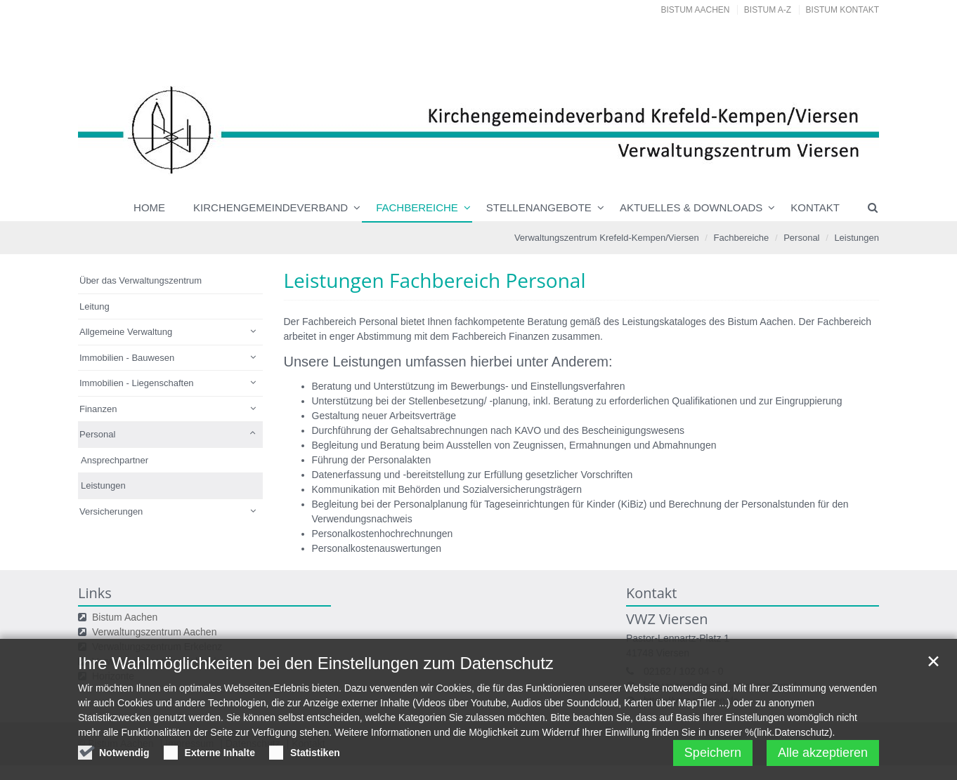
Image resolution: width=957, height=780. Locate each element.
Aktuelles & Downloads (691, 207)
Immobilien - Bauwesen (126, 357)
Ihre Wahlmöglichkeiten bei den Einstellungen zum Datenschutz (316, 667)
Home (149, 207)
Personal (801, 237)
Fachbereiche (417, 207)
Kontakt (815, 207)
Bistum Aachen (695, 10)
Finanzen (98, 409)
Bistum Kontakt (842, 10)
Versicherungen (111, 511)
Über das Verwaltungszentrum (140, 280)
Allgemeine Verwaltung (125, 331)
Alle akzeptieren (823, 757)
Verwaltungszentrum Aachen (154, 631)
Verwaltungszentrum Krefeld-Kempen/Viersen (606, 237)
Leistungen (856, 237)
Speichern (712, 757)
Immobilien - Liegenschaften (136, 383)
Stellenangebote (539, 207)
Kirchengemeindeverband (270, 207)
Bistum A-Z (767, 10)
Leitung (94, 306)
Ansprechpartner (114, 460)
